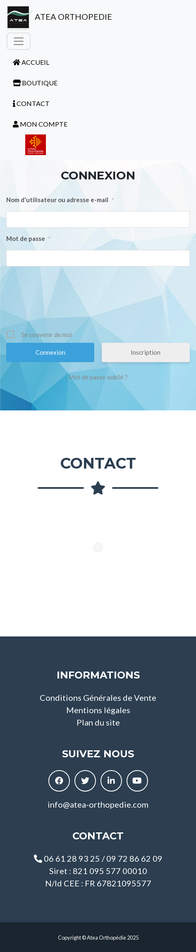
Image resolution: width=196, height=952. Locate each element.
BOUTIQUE (35, 83)
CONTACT (31, 103)
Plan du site (98, 722)
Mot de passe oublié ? (98, 377)
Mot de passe (28, 238)
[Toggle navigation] (19, 41)
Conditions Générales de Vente (98, 697)
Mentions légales (98, 710)
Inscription (145, 352)
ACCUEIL (31, 62)
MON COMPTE (40, 124)
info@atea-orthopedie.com (98, 804)
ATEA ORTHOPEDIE (59, 18)
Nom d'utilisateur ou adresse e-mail (60, 200)
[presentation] (99, 301)
